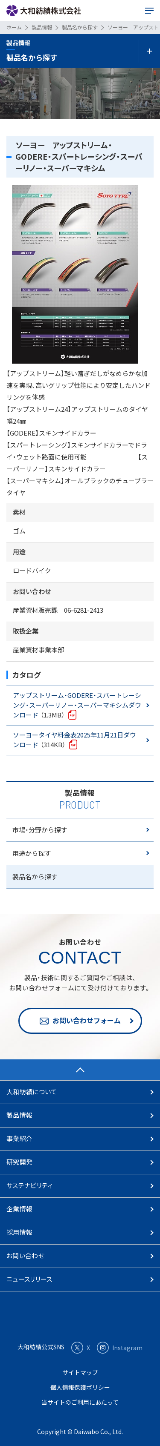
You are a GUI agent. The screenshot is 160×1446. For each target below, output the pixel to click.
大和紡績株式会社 (43, 11)
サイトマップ (80, 1372)
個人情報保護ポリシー (80, 1387)
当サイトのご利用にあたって (80, 1402)
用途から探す (31, 853)
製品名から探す (34, 876)
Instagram (120, 1348)
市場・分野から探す (39, 829)
